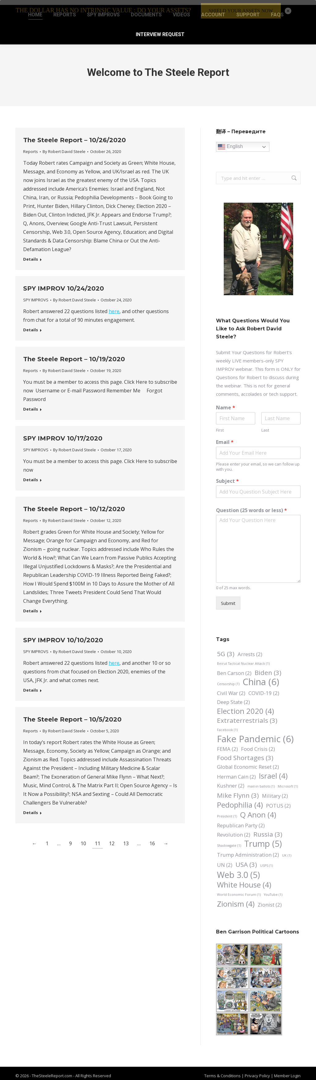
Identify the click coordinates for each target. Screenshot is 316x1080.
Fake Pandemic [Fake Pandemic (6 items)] (255, 734)
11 (97, 838)
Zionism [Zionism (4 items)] (236, 899)
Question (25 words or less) (251, 505)
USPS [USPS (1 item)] (266, 861)
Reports (30, 146)
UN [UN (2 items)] (224, 859)
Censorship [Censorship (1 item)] (228, 679)
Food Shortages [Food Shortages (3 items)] (245, 753)
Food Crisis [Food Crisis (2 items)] (258, 743)
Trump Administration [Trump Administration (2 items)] (248, 849)
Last (265, 425)
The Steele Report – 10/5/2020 (72, 714)
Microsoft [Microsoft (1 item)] (288, 781)
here (114, 306)
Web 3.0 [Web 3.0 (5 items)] (238, 870)
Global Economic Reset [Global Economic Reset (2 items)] (248, 761)
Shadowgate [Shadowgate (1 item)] (229, 840)
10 (83, 838)
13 (126, 838)
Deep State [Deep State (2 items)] (233, 697)
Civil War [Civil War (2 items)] (231, 688)
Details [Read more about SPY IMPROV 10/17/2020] (30, 475)
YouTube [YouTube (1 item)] (273, 890)
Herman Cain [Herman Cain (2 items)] (236, 771)
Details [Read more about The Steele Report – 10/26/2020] (30, 254)
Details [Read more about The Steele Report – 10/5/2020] (30, 807)
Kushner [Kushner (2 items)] (230, 780)
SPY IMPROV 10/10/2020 (63, 635)
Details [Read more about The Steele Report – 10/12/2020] (30, 606)
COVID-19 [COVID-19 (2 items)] (263, 688)
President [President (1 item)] (227, 811)
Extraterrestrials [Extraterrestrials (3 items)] (247, 715)
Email (225, 437)
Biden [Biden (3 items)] (268, 668)
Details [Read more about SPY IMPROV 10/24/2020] (30, 325)
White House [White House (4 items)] (244, 879)
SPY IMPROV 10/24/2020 (63, 283)
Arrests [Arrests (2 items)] (250, 649)
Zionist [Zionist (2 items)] (270, 899)
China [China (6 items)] (261, 677)
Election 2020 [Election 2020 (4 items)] (245, 706)
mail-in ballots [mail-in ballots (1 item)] (261, 781)
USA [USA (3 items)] (246, 859)
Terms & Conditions (222, 1071)
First (220, 425)
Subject (227, 476)
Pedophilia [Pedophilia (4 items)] (240, 800)
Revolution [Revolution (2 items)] (233, 829)
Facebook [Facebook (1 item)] (227, 725)
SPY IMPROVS (35, 295)
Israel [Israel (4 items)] (273, 771)
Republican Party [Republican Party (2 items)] (241, 820)
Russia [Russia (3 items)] (267, 829)
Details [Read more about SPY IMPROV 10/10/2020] (30, 685)
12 (111, 838)
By (64, 146)
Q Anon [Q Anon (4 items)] (258, 809)
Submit (228, 598)
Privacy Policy (258, 1071)
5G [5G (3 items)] (226, 649)
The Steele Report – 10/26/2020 (74, 135)
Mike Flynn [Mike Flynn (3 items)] (238, 790)
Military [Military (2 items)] (275, 790)
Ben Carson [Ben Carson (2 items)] (234, 668)
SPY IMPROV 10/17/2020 (62, 433)
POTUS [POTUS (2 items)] (278, 800)
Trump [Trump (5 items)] (263, 838)
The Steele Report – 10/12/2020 (74, 504)
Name (225, 402)
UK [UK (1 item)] (286, 850)
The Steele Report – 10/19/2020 (74, 354)
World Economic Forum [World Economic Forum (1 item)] (239, 890)
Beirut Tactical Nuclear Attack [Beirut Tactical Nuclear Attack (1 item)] (243, 658)
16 (152, 838)
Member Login (287, 1071)
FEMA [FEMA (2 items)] (227, 743)
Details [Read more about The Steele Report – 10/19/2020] (30, 404)
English (230, 142)
